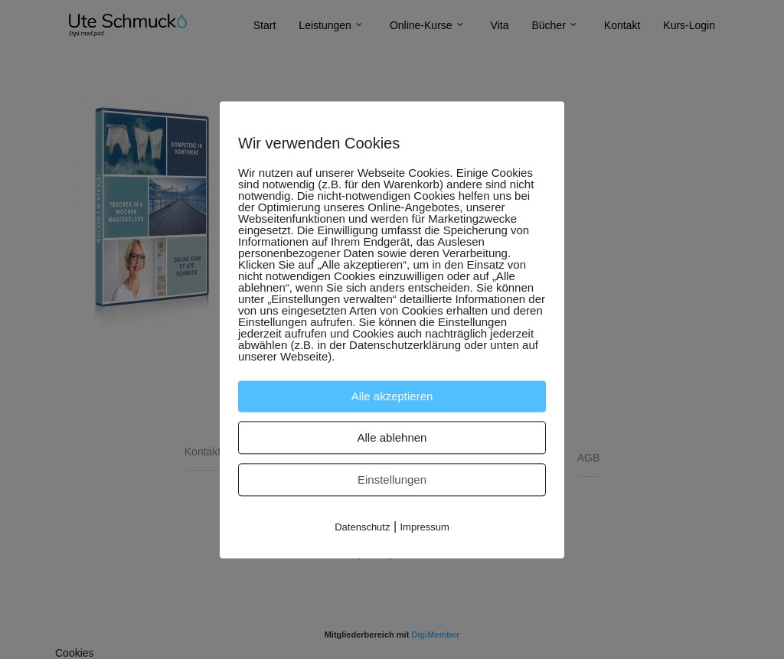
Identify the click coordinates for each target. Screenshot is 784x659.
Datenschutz (362, 527)
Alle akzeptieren (392, 396)
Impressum (424, 527)
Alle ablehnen (392, 437)
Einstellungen (392, 479)
